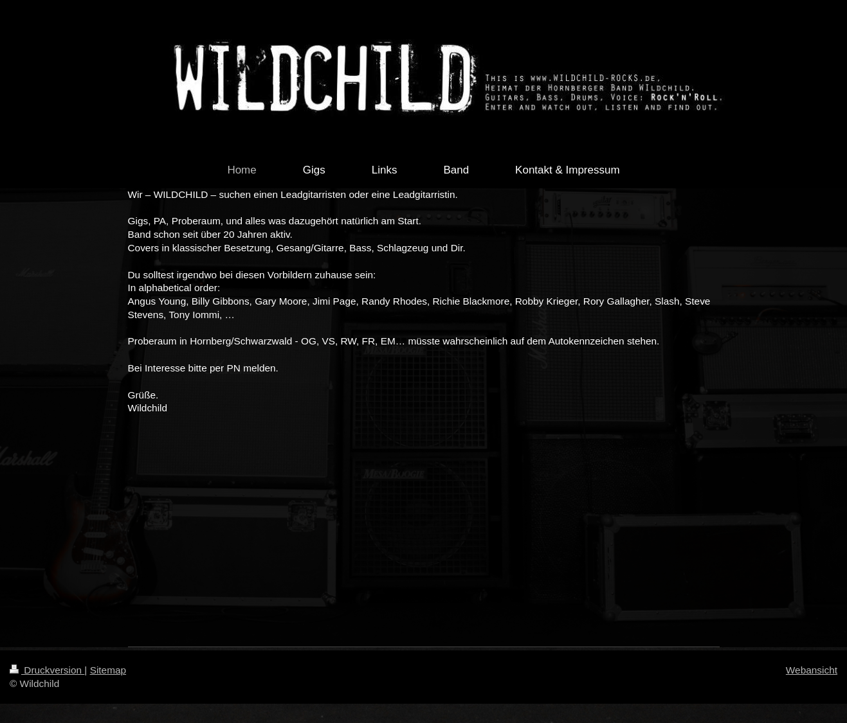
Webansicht (811, 670)
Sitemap (108, 670)
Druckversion (47, 670)
